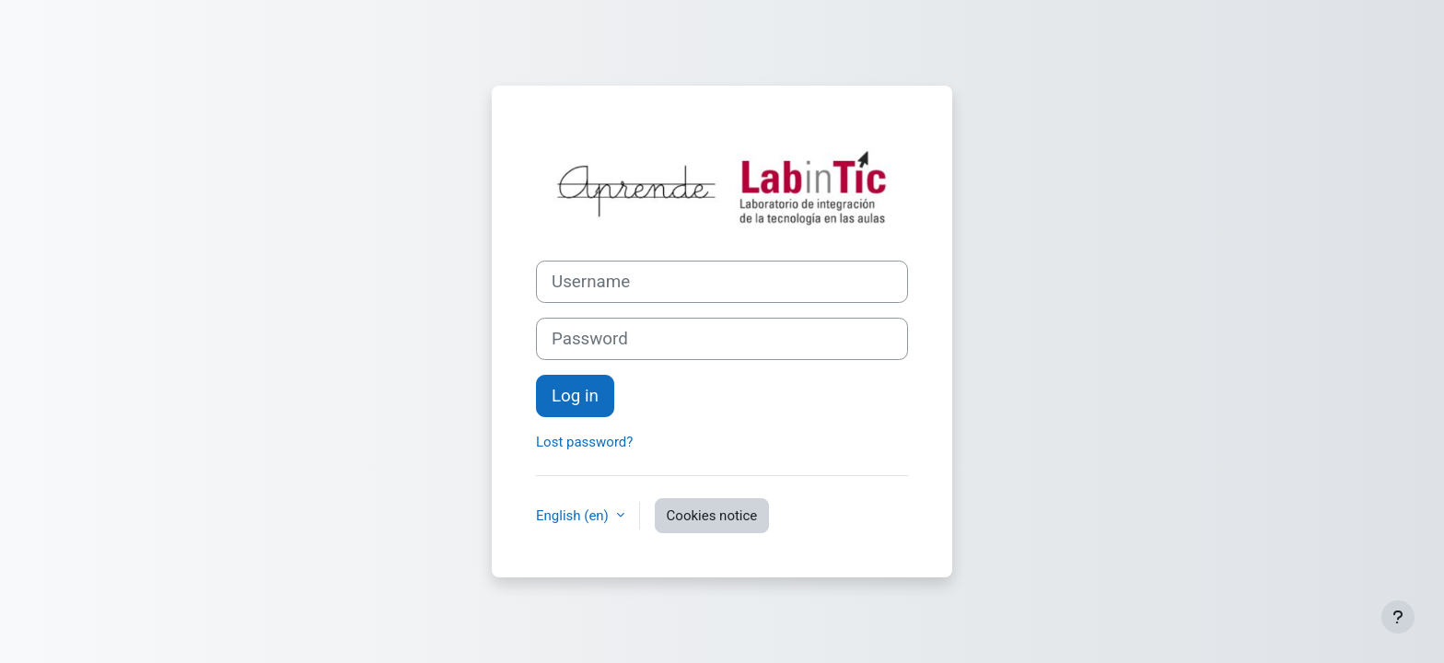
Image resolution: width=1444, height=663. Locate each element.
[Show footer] (1398, 617)
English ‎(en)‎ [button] (574, 515)
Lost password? (584, 442)
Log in (575, 396)
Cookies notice (712, 515)
